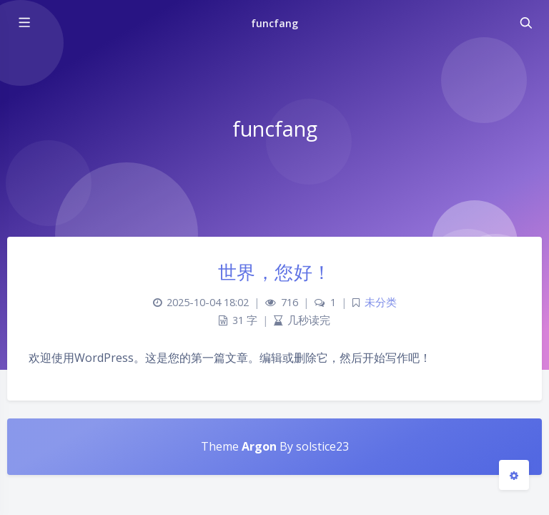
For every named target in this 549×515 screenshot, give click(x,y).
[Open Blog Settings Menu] (514, 475)
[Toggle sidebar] (23, 22)
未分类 (381, 302)
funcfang (274, 23)
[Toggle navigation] (525, 22)
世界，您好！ (275, 272)
